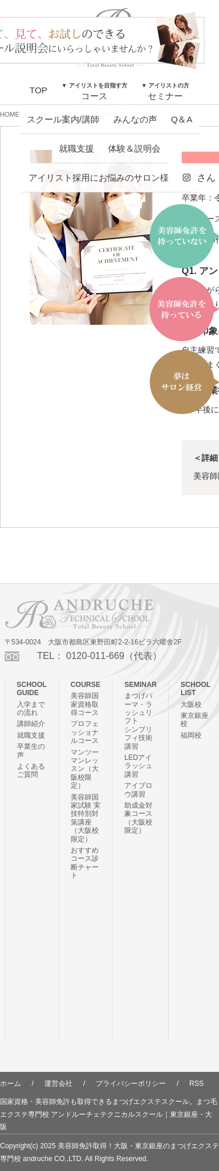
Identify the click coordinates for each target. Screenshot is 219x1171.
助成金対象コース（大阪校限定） (138, 818)
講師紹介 (31, 724)
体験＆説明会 (134, 148)
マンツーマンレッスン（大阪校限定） (85, 769)
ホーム (10, 1083)
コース (94, 91)
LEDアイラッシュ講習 (138, 766)
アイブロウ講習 (138, 789)
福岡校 (190, 735)
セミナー (165, 91)
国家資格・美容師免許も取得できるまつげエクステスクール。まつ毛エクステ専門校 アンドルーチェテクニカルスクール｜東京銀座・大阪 (108, 1114)
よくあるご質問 (31, 770)
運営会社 (58, 1083)
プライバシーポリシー (131, 1083)
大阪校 (190, 704)
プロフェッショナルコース (85, 732)
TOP (39, 90)
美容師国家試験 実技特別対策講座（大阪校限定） (85, 818)
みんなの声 (135, 119)
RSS (196, 1083)
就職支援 (76, 148)
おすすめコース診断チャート (85, 862)
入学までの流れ (31, 708)
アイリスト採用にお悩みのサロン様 (99, 178)
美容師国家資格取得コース (85, 704)
